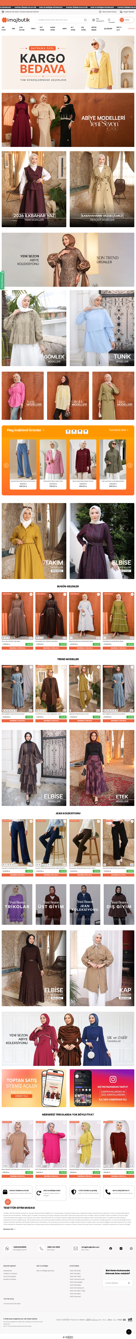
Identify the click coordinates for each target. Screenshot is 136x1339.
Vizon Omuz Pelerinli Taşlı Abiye (44, 641)
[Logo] (16, 20)
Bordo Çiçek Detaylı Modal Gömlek (113, 481)
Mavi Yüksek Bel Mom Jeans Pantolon (13, 868)
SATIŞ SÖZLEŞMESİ (9, 1276)
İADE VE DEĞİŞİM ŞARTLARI (45, 1271)
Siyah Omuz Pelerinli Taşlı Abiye (11, 641)
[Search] (62, 20)
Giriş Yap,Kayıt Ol (100, 20)
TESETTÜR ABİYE (75, 1274)
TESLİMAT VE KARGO (10, 1274)
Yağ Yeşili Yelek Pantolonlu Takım (11, 714)
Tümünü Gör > (118, 430)
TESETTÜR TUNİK (75, 1276)
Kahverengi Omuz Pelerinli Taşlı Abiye (80, 641)
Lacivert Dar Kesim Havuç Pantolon (23, 481)
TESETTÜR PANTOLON (77, 1279)
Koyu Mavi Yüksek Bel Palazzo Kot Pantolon (48, 868)
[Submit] (129, 1283)
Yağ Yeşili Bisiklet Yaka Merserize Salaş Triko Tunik (118, 1169)
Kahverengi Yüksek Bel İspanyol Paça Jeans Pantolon (116, 868)
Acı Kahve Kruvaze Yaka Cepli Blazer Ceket (82, 714)
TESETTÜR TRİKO (75, 1294)
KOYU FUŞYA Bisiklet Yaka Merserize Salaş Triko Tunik (85, 1169)
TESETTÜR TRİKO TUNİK (77, 1291)
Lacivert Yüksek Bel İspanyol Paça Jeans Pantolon (84, 868)
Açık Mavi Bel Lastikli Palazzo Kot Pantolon (53, 481)
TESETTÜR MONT (75, 1297)
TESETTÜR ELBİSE (75, 1285)
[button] (6, 465)
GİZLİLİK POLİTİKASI (9, 1279)
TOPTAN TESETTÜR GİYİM (11, 1304)
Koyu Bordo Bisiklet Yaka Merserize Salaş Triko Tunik (17, 1169)
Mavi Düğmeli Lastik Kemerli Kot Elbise (46, 714)
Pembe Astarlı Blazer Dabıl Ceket (83, 481)
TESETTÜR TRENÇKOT (77, 1288)
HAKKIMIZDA (7, 1271)
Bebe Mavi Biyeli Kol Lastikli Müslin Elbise (115, 641)
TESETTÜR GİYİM (75, 1271)
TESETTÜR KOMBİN (76, 1282)
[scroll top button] (129, 1332)
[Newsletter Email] (118, 1283)
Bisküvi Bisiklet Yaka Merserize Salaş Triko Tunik (49, 1169)
